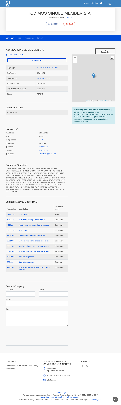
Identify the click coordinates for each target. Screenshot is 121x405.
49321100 (10, 214)
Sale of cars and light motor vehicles (32, 220)
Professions (29, 38)
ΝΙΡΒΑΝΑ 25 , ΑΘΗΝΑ (16, 55)
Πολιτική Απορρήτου (73, 397)
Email (69, 24)
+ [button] (75, 57)
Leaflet (88, 100)
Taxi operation (24, 214)
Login (109, 3)
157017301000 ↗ (43, 78)
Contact (39, 38)
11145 (69, 17)
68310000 (10, 257)
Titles (18, 38)
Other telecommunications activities (32, 236)
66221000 (10, 246)
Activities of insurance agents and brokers (34, 241)
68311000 (10, 262)
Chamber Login (60, 393)
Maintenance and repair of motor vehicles (34, 225)
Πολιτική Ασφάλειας (58, 397)
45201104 (10, 225)
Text (7, 309)
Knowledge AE (96, 399)
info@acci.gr (51, 380)
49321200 (10, 230)
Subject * (9, 299)
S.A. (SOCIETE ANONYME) (47, 68)
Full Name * (10, 290)
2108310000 (53, 24)
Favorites (114, 3)
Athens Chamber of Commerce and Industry (22, 366)
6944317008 (43, 150)
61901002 (10, 236)
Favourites (105, 51)
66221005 (10, 251)
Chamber (94, 3)
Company (10, 38)
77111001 (10, 267)
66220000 (10, 241)
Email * (41, 290)
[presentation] (23, 332)
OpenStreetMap (103, 100)
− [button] (75, 61)
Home (86, 3)
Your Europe (10, 369)
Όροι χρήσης (45, 397)
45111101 (10, 220)
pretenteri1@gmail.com (47, 154)
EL (102, 3)
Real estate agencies (26, 257)
